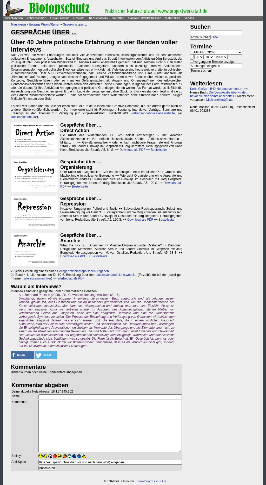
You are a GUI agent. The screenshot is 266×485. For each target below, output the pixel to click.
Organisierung (59, 18)
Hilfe (215, 37)
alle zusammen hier (37, 278)
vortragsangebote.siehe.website (153, 113)
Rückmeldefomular (24, 117)
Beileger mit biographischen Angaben (83, 271)
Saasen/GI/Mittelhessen (144, 18)
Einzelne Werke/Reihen (44, 24)
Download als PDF (132, 150)
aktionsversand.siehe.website (116, 275)
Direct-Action (14, 18)
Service (189, 18)
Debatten (118, 18)
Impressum (151, 481)
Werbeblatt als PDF (70, 278)
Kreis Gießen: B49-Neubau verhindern (216, 89)
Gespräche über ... (75, 24)
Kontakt (140, 481)
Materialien (172, 18)
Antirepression (36, 18)
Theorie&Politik (97, 18)
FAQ (163, 481)
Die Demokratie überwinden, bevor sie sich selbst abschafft (219, 94)
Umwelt (78, 18)
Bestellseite (159, 150)
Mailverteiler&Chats (219, 100)
